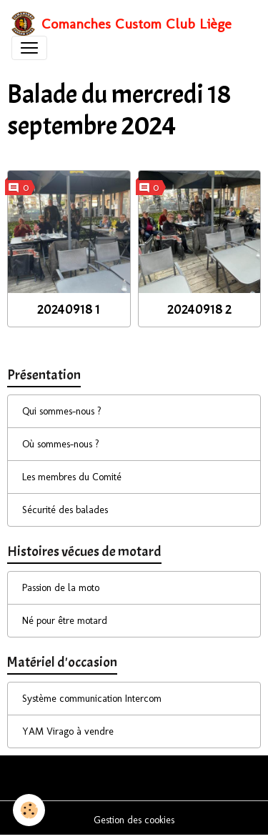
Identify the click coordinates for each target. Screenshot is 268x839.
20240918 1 (68, 309)
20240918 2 (199, 309)
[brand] (121, 23)
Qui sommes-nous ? (61, 411)
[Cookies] (29, 810)
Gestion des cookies (134, 820)
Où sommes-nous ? (60, 444)
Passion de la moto (60, 588)
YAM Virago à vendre (68, 731)
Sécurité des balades (65, 510)
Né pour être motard (64, 621)
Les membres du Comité (71, 477)
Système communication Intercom (92, 698)
